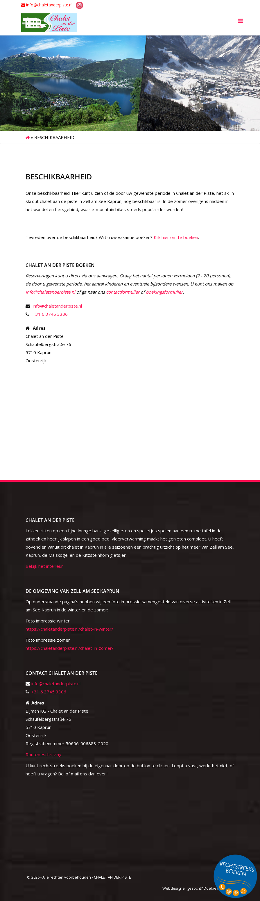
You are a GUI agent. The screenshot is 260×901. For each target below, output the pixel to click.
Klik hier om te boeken (176, 237)
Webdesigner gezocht (181, 888)
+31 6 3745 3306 (50, 314)
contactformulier (122, 292)
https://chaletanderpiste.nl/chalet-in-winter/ (69, 629)
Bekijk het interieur (44, 566)
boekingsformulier (164, 292)
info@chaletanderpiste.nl (49, 5)
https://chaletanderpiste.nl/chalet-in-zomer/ (70, 648)
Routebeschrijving (44, 754)
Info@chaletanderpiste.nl (50, 292)
